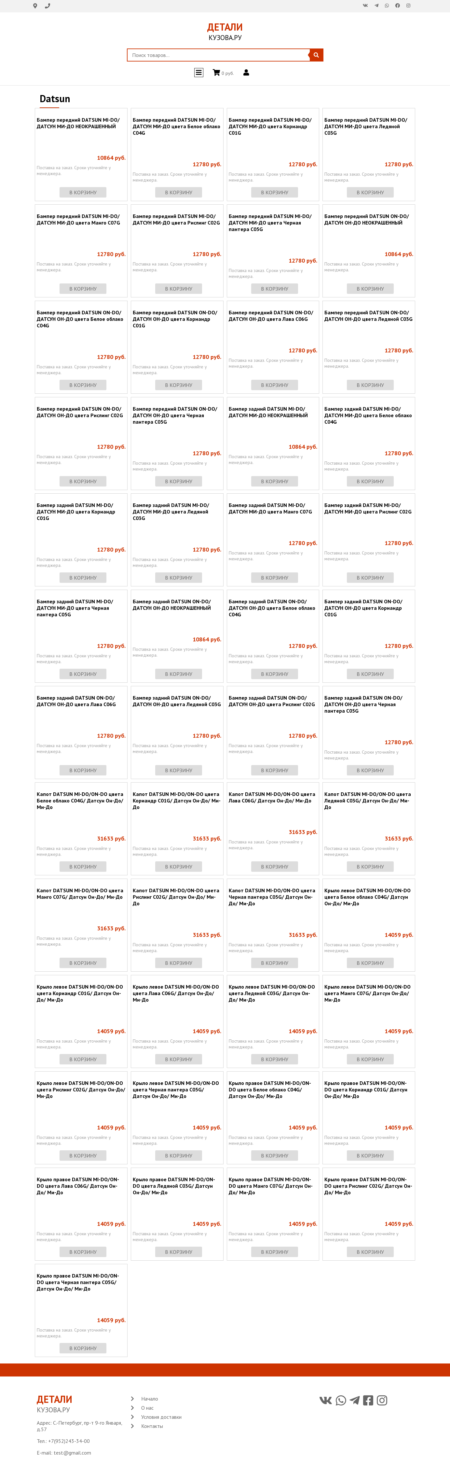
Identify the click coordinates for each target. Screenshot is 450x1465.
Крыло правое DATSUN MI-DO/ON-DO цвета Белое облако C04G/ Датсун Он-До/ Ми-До (270, 1089)
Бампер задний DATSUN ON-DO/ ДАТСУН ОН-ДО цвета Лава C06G (76, 700)
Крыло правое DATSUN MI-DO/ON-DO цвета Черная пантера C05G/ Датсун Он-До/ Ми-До (78, 1282)
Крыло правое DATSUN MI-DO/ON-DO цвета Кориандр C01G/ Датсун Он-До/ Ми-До (365, 1089)
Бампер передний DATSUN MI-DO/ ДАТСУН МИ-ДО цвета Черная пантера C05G (270, 222)
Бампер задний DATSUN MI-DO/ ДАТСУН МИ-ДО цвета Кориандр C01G (76, 511)
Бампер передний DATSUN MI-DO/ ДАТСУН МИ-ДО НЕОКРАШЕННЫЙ (78, 123)
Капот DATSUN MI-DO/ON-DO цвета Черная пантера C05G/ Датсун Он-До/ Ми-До (272, 897)
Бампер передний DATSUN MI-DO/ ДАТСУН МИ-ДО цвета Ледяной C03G (365, 126)
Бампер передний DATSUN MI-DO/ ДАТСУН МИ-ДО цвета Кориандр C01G (270, 126)
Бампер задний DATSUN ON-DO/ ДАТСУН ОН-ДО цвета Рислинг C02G (272, 700)
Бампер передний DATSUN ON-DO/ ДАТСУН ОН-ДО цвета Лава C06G (271, 315)
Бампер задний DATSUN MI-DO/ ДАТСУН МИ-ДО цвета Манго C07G (270, 508)
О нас (147, 1407)
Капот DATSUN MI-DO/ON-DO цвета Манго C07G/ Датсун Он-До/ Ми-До (80, 893)
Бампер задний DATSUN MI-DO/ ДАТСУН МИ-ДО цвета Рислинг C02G (368, 508)
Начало (149, 1398)
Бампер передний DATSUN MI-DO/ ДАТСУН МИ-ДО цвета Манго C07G (78, 219)
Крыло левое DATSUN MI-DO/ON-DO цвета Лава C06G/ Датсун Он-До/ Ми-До (176, 993)
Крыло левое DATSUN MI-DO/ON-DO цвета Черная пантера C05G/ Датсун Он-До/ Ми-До (176, 1089)
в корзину (83, 192)
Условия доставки (161, 1417)
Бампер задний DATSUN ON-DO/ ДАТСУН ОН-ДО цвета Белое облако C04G (272, 608)
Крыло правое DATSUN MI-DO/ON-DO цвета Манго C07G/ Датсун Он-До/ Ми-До (271, 1186)
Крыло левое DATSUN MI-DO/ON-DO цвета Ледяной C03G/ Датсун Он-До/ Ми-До (272, 993)
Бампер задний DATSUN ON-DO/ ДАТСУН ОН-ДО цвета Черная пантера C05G (363, 704)
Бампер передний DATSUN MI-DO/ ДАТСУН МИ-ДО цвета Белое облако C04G (176, 126)
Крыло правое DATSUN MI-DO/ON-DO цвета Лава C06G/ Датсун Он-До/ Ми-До (78, 1186)
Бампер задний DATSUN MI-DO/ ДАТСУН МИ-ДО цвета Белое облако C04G (368, 415)
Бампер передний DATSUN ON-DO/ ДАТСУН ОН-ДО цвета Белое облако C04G (80, 319)
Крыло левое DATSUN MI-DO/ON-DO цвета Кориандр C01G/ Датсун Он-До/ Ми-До (80, 993)
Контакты (152, 1426)
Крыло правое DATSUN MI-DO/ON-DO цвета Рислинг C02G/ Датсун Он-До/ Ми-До (368, 1186)
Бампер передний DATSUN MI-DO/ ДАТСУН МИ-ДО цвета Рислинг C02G (176, 219)
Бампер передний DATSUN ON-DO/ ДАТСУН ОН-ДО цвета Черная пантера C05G (175, 415)
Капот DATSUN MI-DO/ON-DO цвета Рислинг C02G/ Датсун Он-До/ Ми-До (176, 897)
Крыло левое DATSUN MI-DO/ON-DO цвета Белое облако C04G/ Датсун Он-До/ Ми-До (367, 897)
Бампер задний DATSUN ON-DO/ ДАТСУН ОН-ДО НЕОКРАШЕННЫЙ (172, 604)
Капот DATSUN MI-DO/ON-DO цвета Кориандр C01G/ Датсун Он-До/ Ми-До (177, 800)
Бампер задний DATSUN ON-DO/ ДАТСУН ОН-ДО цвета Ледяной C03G (177, 700)
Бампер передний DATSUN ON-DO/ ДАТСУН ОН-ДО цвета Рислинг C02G (80, 411)
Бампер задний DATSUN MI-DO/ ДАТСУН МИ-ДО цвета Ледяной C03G (171, 511)
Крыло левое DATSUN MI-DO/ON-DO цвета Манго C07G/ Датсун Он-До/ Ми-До (367, 993)
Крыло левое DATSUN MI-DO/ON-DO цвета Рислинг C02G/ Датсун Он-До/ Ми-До (81, 1089)
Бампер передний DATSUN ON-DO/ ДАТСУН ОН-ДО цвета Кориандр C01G (175, 319)
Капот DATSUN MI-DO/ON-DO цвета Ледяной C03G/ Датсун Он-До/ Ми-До (367, 800)
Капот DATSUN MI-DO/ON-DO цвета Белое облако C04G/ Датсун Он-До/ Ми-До (80, 800)
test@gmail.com (72, 1452)
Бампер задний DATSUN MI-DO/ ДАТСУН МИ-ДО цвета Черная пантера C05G (75, 608)
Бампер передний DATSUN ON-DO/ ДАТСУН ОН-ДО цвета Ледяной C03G (368, 315)
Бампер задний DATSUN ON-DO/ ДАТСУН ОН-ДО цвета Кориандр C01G (363, 608)
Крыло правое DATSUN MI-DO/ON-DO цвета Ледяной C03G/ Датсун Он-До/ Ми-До (174, 1186)
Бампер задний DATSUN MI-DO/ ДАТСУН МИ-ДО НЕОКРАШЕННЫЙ (268, 411)
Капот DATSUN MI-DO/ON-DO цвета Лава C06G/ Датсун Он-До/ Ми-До (272, 797)
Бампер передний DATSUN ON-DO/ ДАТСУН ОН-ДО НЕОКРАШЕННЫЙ (366, 219)
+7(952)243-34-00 (69, 1441)
